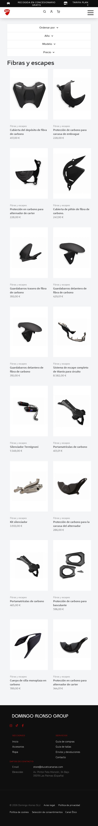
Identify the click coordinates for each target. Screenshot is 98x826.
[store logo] (7, 12)
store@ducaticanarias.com (48, 767)
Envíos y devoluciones (68, 752)
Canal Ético (71, 812)
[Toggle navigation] (90, 13)
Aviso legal (49, 805)
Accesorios (18, 747)
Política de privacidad (69, 805)
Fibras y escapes (18, 126)
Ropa (15, 752)
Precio (47, 52)
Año (47, 36)
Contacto (61, 757)
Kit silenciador (18, 522)
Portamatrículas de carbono (70, 447)
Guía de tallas (63, 747)
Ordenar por (47, 28)
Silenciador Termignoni (24, 447)
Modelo (47, 44)
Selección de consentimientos (47, 812)
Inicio (15, 742)
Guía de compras (65, 742)
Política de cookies (19, 812)
